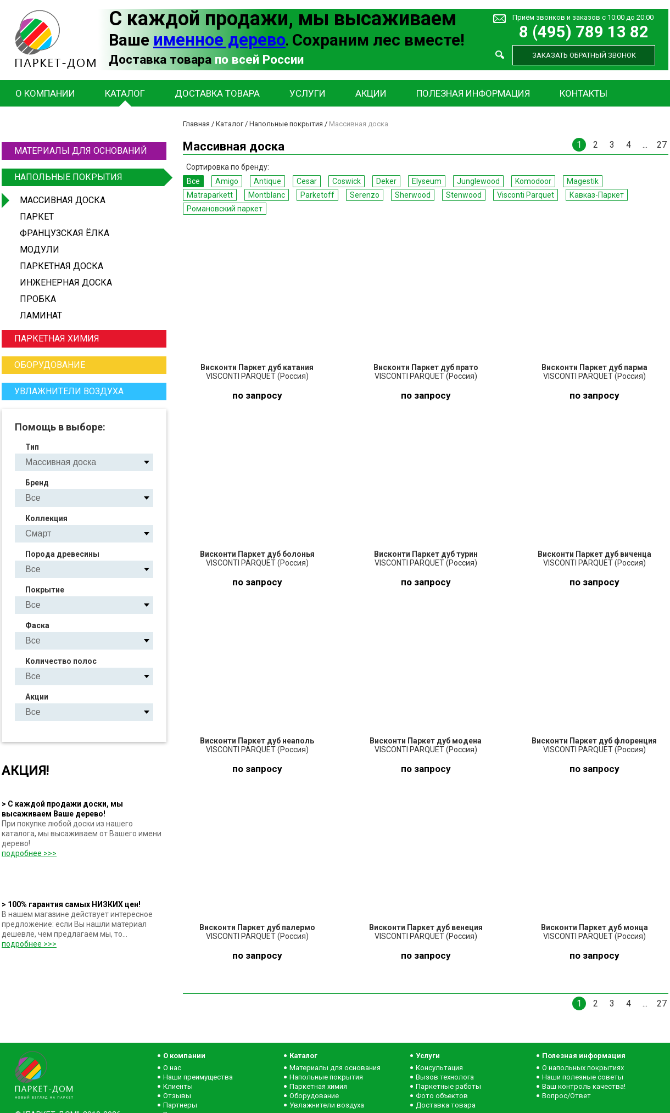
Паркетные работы (448, 1086)
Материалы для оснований (80, 151)
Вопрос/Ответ (566, 1096)
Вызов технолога (445, 1077)
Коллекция (46, 518)
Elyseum (427, 181)
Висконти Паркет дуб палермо (257, 927)
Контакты (583, 93)
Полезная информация (473, 93)
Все (193, 181)
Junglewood (478, 181)
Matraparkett (210, 195)
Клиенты (178, 1086)
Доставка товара (217, 93)
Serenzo (364, 195)
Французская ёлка (64, 233)
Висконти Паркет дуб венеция (426, 927)
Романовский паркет (225, 208)
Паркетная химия (56, 338)
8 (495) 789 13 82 (584, 32)
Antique (267, 181)
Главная (196, 124)
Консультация (439, 1068)
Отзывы (177, 1096)
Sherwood (413, 195)
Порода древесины (62, 554)
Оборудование (49, 365)
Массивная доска (62, 200)
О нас (172, 1068)
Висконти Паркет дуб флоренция (594, 741)
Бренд (37, 482)
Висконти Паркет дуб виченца (594, 554)
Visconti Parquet (525, 195)
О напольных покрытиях (583, 1068)
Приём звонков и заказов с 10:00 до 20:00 (583, 17)
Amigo (226, 181)
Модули (39, 249)
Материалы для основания (335, 1068)
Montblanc (266, 195)
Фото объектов (442, 1096)
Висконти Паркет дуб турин (426, 554)
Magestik (583, 181)
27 (662, 144)
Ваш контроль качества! (584, 1086)
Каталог (125, 93)
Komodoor (533, 181)
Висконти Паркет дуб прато (425, 367)
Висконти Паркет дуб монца (594, 927)
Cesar (307, 181)
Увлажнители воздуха (69, 391)
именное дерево (219, 39)
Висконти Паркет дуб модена (426, 741)
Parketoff (317, 195)
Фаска (37, 625)
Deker (386, 181)
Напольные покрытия (89, 177)
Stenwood (464, 195)
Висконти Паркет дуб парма (594, 367)
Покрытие (44, 590)
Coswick (346, 181)
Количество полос (61, 661)
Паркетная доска (61, 266)
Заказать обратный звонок (584, 55)
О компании (45, 93)
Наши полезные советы (582, 1077)
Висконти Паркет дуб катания (257, 367)
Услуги (307, 93)
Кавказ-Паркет (597, 195)
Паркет (37, 216)
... (645, 144)
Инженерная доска (66, 282)
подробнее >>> (29, 853)
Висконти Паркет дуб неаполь (257, 741)
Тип (32, 447)
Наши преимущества (198, 1077)
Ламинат (41, 315)
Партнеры (180, 1105)
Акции (371, 93)
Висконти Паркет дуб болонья (257, 554)
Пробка (38, 299)
